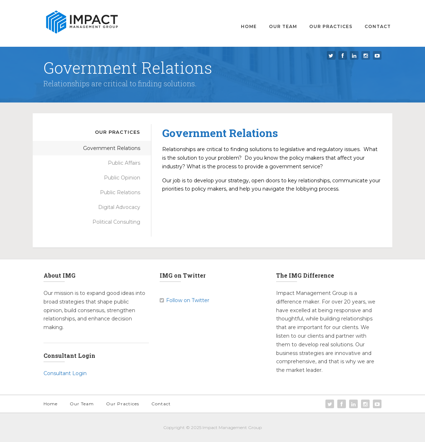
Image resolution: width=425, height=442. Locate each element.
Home (249, 26)
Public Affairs (124, 163)
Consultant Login (65, 373)
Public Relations (120, 192)
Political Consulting (116, 222)
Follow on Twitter (187, 300)
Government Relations (111, 148)
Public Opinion (122, 177)
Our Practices (330, 26)
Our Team (283, 26)
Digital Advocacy (119, 207)
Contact (378, 26)
